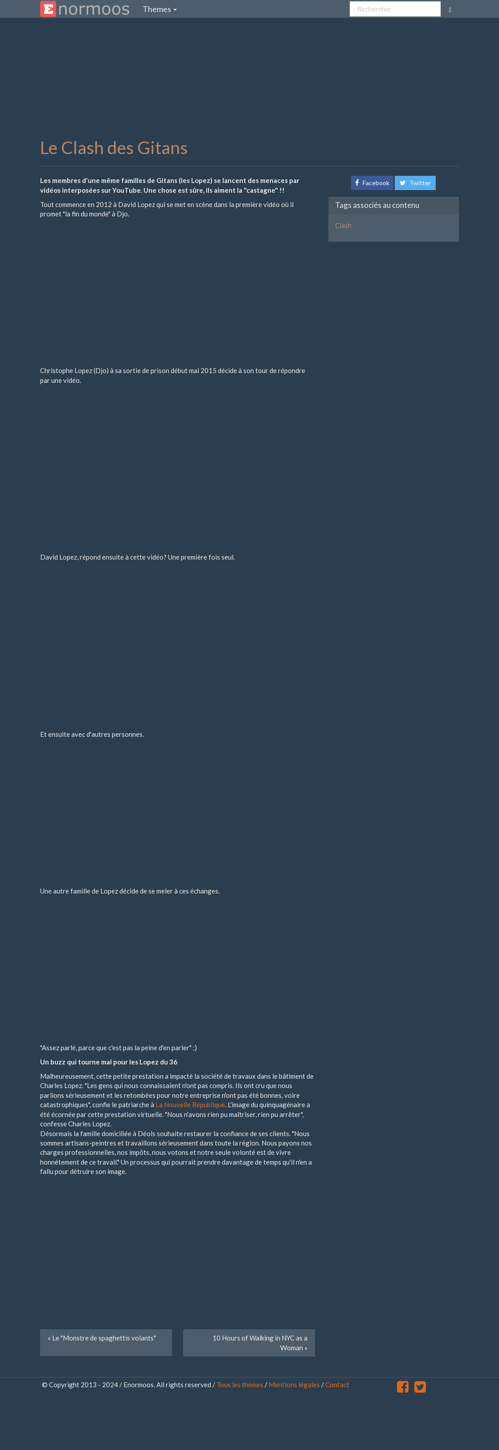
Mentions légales (294, 1385)
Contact (337, 1385)
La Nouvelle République (190, 1105)
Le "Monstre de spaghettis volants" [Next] (102, 1338)
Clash (343, 225)
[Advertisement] (256, 78)
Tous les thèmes (240, 1385)
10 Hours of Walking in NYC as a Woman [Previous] (260, 1342)
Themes (160, 9)
